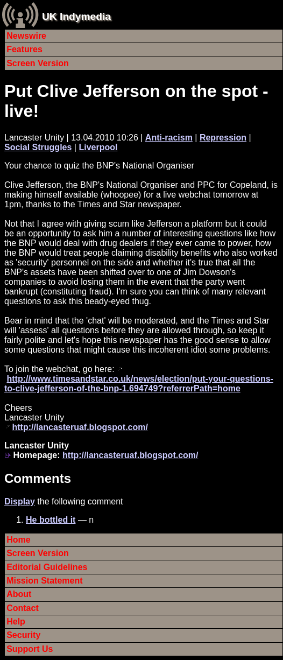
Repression (223, 137)
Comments (37, 478)
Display (19, 501)
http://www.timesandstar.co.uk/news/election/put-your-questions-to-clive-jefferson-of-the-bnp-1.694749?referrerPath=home (138, 383)
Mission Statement (44, 580)
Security (23, 635)
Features (24, 49)
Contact (22, 608)
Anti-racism (169, 137)
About (18, 594)
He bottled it (50, 519)
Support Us (29, 649)
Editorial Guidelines (46, 567)
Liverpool (98, 147)
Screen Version (37, 63)
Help (15, 621)
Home (18, 539)
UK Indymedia (76, 16)
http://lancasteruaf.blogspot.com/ (79, 427)
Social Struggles (38, 147)
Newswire (26, 35)
